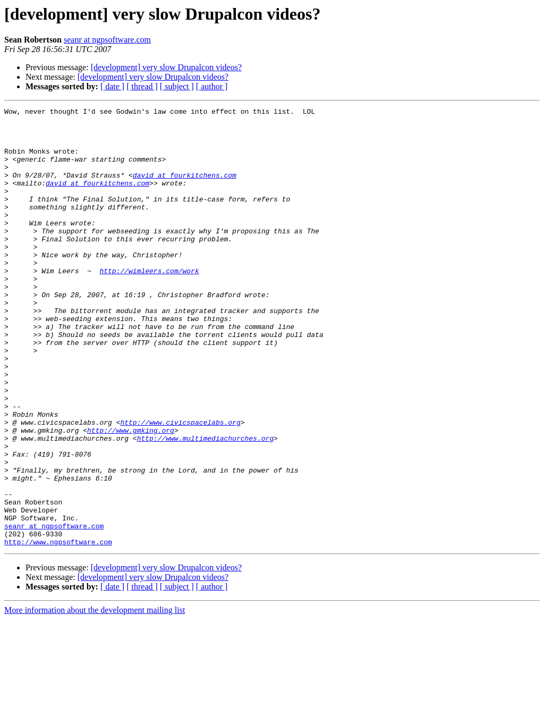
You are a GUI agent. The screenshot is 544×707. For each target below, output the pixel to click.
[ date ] (112, 86)
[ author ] (212, 86)
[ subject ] (177, 86)
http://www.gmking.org (130, 495)
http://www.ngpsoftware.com (58, 629)
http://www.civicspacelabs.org (180, 486)
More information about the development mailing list (94, 697)
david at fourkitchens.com (184, 189)
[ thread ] (142, 86)
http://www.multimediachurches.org (205, 505)
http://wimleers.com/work (149, 304)
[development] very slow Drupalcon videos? (166, 67)
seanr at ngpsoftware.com (107, 39)
